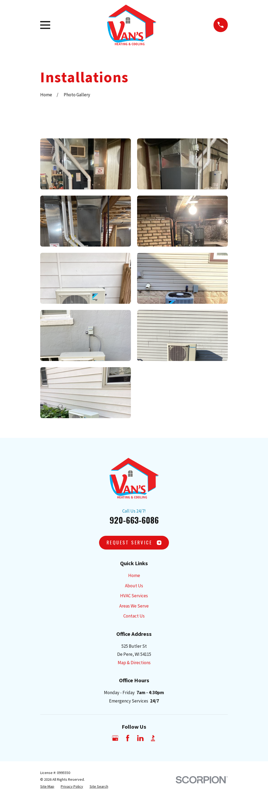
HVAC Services (134, 596)
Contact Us (134, 616)
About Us (134, 586)
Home (134, 575)
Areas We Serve (134, 606)
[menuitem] (47, 786)
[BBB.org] (153, 738)
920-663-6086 (134, 520)
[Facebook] (127, 738)
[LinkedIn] (140, 738)
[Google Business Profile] (115, 738)
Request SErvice (134, 542)
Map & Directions (134, 663)
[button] (85, 163)
